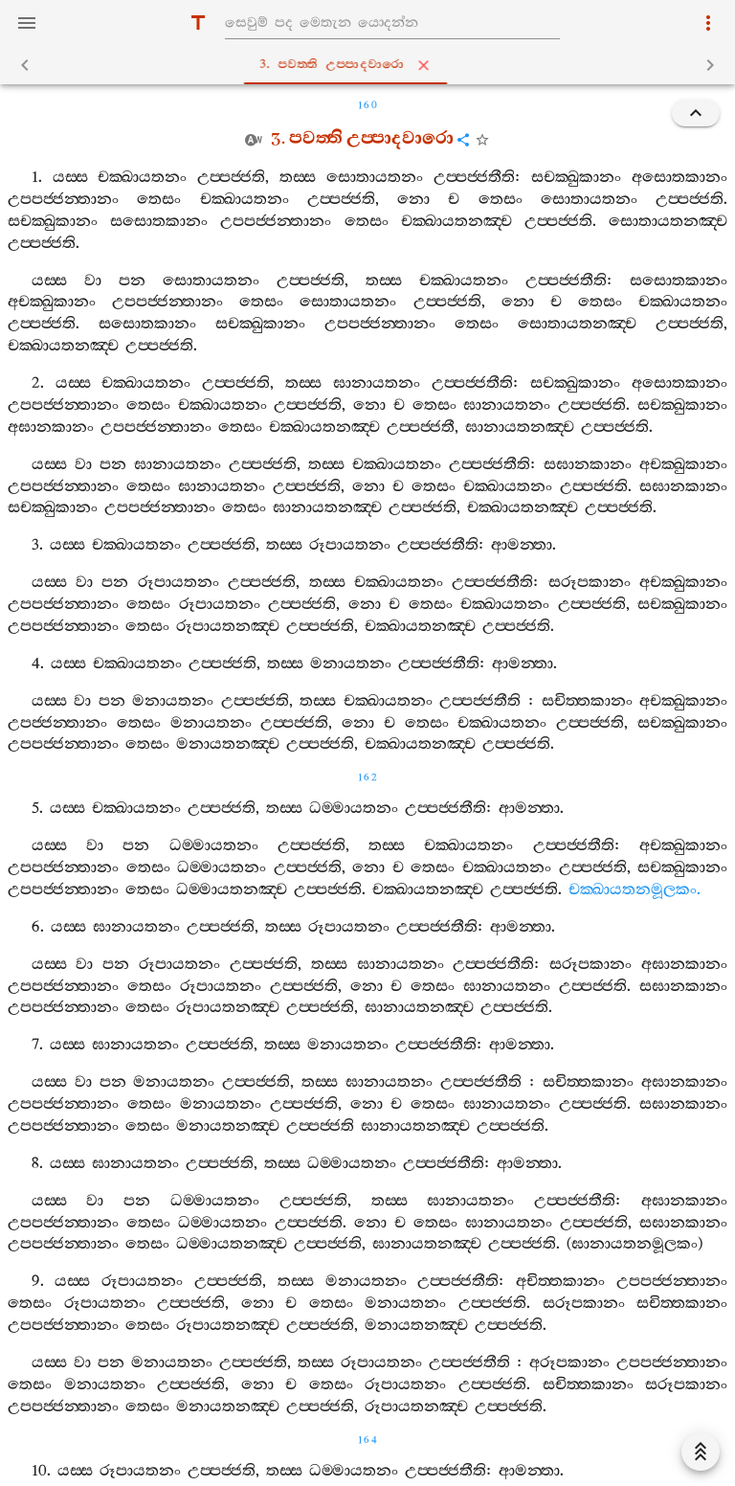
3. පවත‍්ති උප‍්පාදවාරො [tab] (371, 65)
